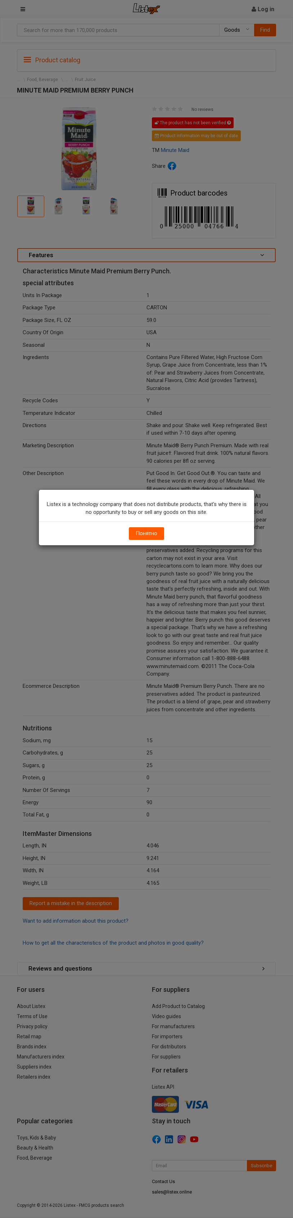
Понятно (146, 533)
